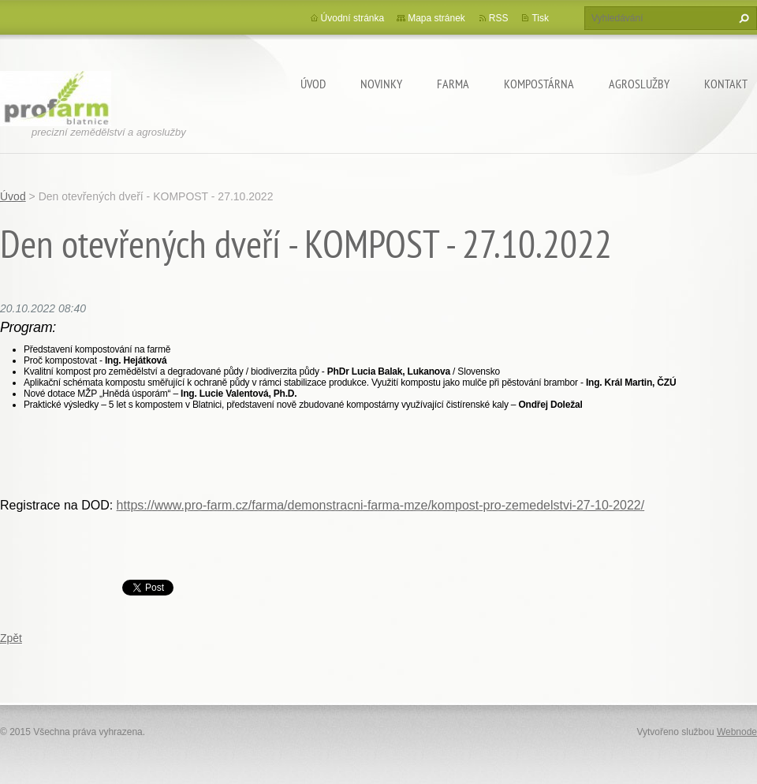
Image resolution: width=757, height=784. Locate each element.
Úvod (313, 83)
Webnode (737, 731)
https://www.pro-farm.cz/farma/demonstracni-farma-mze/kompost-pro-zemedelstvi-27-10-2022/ (381, 505)
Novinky (381, 83)
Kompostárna (539, 83)
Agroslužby (639, 83)
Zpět (11, 638)
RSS (499, 18)
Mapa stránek (436, 18)
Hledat (742, 18)
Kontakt (726, 83)
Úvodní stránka (353, 18)
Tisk (540, 18)
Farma (453, 83)
